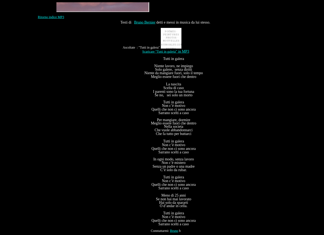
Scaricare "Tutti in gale (165, 51)
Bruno (174, 231)
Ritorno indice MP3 (51, 17)
